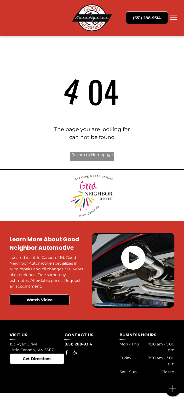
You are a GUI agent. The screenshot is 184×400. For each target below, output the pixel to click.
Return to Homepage (92, 154)
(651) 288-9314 (78, 344)
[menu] (173, 17)
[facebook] (66, 353)
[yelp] (75, 353)
